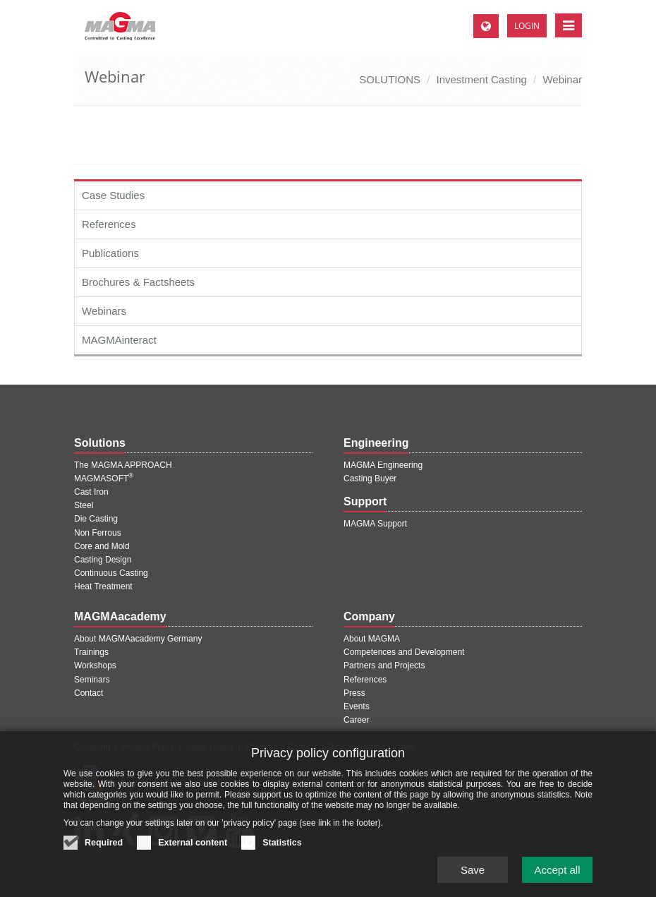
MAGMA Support (375, 524)
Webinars (104, 311)
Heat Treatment (103, 586)
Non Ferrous (97, 533)
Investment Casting (481, 79)
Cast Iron (91, 492)
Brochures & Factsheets (138, 282)
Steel (83, 505)
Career (357, 720)
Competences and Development (404, 652)
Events (357, 706)
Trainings (91, 652)
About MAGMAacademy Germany (138, 639)
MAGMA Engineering (383, 465)
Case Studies (113, 195)
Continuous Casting (111, 573)
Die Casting (96, 519)
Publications (110, 253)
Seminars (92, 680)
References (109, 224)
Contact (88, 693)
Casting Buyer (370, 478)
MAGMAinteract (119, 340)
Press (354, 693)
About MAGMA (372, 639)
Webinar (562, 79)
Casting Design (102, 560)
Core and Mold (102, 546)
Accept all (557, 876)
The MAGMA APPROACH (123, 465)
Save (473, 876)
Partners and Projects (384, 665)
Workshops (95, 665)
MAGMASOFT (103, 478)
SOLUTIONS (389, 79)
